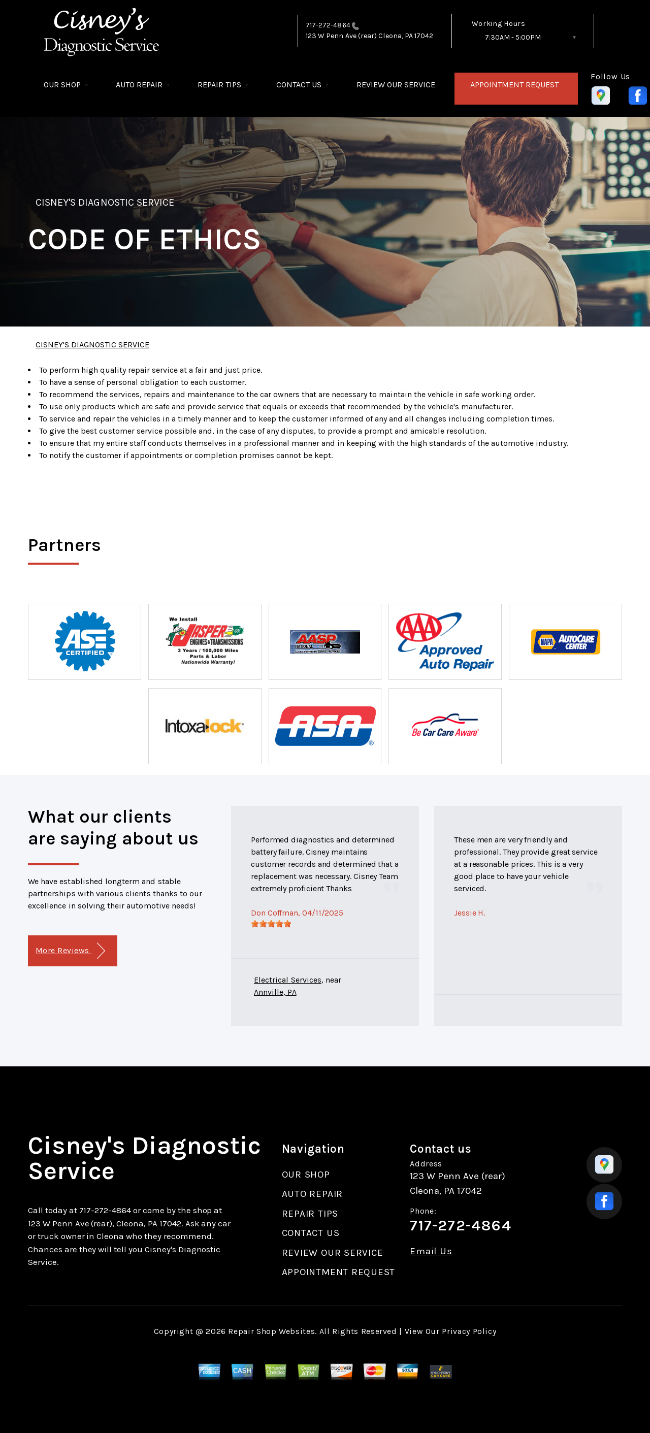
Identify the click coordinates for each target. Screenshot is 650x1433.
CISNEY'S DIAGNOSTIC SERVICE (105, 202)
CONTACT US (298, 84)
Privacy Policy (469, 1331)
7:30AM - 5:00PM (513, 37)
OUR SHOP (62, 84)
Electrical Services (287, 980)
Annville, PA (275, 992)
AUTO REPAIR (139, 84)
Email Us (431, 1251)
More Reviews (70, 950)
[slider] (271, 924)
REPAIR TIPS (219, 84)
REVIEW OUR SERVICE (395, 84)
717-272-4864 (328, 25)
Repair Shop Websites (271, 1331)
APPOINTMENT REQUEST (514, 84)
